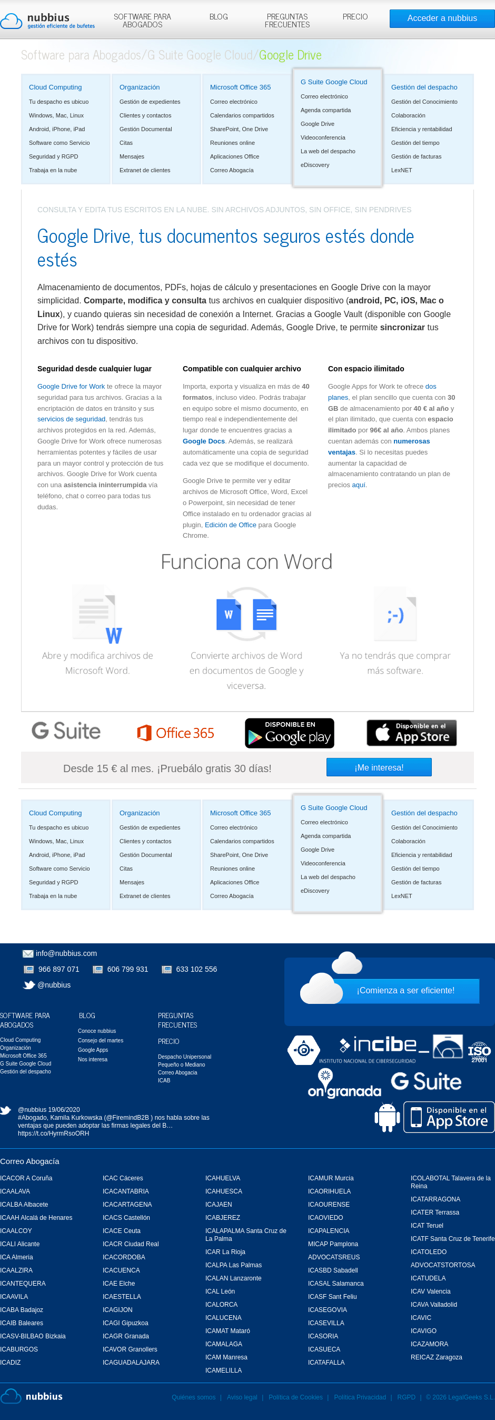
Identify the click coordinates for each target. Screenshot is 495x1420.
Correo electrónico (234, 101)
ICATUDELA (428, 1278)
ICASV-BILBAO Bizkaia (33, 1336)
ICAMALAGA (223, 1344)
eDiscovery (315, 165)
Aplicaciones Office (234, 156)
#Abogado (32, 1117)
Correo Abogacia (177, 1073)
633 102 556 (196, 969)
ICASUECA (324, 1349)
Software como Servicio (59, 143)
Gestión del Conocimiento (424, 101)
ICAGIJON (118, 1310)
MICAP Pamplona (333, 1244)
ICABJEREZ (222, 1217)
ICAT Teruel (427, 1225)
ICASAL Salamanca (336, 1283)
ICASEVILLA (326, 1323)
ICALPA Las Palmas (233, 1265)
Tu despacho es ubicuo (58, 101)
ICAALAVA (15, 1191)
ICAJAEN (218, 1204)
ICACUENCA (121, 1270)
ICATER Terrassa (435, 1212)
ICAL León (220, 1291)
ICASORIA (323, 1336)
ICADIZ (10, 1362)
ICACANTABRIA (126, 1191)
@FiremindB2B (127, 1117)
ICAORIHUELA (329, 1191)
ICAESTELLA (122, 1296)
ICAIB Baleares (21, 1323)
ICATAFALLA (326, 1362)
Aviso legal (242, 1397)
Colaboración (408, 115)
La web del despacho (328, 151)
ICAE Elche (119, 1283)
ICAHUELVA (222, 1178)
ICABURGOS (19, 1349)
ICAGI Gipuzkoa (125, 1323)
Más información (255, 30)
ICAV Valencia (431, 1291)
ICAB (164, 1080)
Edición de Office (230, 525)
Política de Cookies (296, 1397)
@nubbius (54, 985)
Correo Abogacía (232, 170)
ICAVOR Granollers (130, 1349)
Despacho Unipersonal (184, 1057)
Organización (140, 87)
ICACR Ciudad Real (131, 1244)
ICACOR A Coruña (26, 1178)
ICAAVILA (14, 1296)
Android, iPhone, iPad (57, 129)
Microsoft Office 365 (240, 87)
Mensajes (132, 156)
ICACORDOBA (124, 1257)
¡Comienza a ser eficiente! (406, 990)
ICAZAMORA (429, 1344)
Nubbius (31, 1396)
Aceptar (384, 11)
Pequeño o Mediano (181, 1065)
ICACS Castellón (126, 1217)
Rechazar (422, 11)
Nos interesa (92, 1059)
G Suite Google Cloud (200, 54)
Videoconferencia (323, 137)
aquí (358, 485)
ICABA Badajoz (21, 1310)
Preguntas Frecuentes (177, 1019)
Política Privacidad (361, 1397)
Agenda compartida (326, 110)
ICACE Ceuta (122, 1231)
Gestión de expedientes (150, 101)
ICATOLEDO (429, 1252)
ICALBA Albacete (24, 1204)
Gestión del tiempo (415, 143)
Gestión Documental (146, 129)
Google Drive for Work (71, 386)
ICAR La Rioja (225, 1252)
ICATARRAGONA (435, 1199)
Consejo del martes (100, 1040)
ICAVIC (421, 1318)
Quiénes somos (193, 1397)
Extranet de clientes (145, 170)
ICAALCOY (16, 1231)
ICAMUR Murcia (331, 1178)
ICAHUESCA (223, 1191)
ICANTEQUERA (23, 1283)
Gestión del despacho (424, 87)
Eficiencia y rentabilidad (421, 129)
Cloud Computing (55, 87)
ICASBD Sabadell (333, 1270)
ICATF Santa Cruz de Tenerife (453, 1238)
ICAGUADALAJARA (131, 1362)
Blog (87, 1015)
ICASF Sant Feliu (332, 1296)
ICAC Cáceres (123, 1178)
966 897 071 (59, 969)
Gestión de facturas (416, 156)
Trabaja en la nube (53, 170)
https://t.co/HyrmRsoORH (53, 1133)
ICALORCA (221, 1304)
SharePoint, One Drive (239, 129)
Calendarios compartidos (242, 115)
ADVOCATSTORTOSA (443, 1265)
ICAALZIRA (16, 1270)
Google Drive (317, 124)
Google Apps (93, 1050)
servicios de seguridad (71, 419)
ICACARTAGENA (127, 1204)
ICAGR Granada (126, 1336)
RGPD (407, 1397)
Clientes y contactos (145, 115)
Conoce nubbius (97, 1031)
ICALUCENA (223, 1318)
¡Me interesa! (378, 767)
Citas (126, 143)
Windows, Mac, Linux (56, 115)
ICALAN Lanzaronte (233, 1278)
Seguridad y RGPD (53, 156)
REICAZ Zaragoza (436, 1357)
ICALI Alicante (19, 1244)
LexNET (401, 170)
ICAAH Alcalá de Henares (36, 1217)
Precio (169, 1040)
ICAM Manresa (226, 1357)
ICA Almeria (16, 1257)
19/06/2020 (64, 1109)
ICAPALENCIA (328, 1231)
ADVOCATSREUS (334, 1257)
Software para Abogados (81, 54)
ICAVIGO (424, 1331)
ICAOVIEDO (325, 1217)
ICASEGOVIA (327, 1310)
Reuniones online (232, 143)
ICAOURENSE (329, 1204)
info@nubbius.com (66, 953)
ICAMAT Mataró (227, 1331)
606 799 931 (127, 969)
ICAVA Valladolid (434, 1304)
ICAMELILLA (223, 1370)
